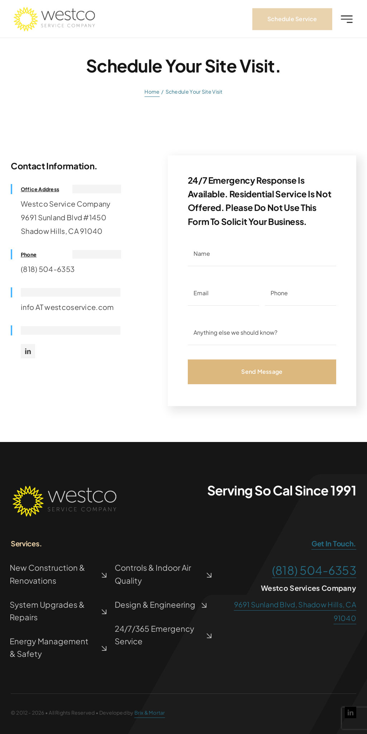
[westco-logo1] (54, 11)
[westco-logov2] (64, 488)
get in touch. (333, 543)
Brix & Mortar (149, 712)
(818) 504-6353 (314, 570)
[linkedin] (28, 351)
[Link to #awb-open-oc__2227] (347, 21)
